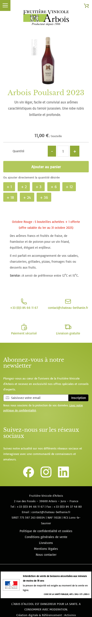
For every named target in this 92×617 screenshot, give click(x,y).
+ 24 (27, 197)
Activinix (70, 615)
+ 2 (24, 186)
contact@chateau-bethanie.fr (50, 512)
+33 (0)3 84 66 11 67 (30, 506)
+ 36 (44, 197)
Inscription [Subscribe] (78, 398)
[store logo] (46, 18)
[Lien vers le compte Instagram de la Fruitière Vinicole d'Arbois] (46, 476)
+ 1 (9, 186)
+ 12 (69, 186)
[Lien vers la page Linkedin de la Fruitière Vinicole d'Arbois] (63, 476)
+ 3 (38, 186)
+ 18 (10, 197)
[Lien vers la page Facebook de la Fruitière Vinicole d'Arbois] (28, 476)
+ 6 (54, 186)
